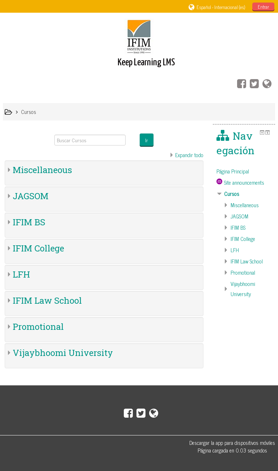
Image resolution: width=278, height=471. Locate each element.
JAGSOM (31, 196)
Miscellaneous (42, 170)
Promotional (38, 326)
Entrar (263, 7)
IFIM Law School (47, 300)
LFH (21, 274)
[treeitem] (244, 171)
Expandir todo (189, 155)
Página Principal (232, 171)
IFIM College (38, 248)
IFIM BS (29, 222)
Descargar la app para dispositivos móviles (232, 442)
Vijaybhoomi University (63, 353)
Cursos (231, 193)
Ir (146, 140)
